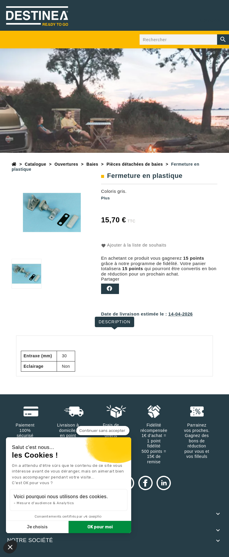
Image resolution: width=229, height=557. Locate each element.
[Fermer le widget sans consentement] (102, 431)
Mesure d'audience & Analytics (45, 503)
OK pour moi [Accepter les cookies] (100, 527)
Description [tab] (115, 321)
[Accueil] (14, 164)
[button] (10, 547)
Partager (110, 289)
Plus (105, 198)
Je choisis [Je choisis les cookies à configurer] (37, 527)
